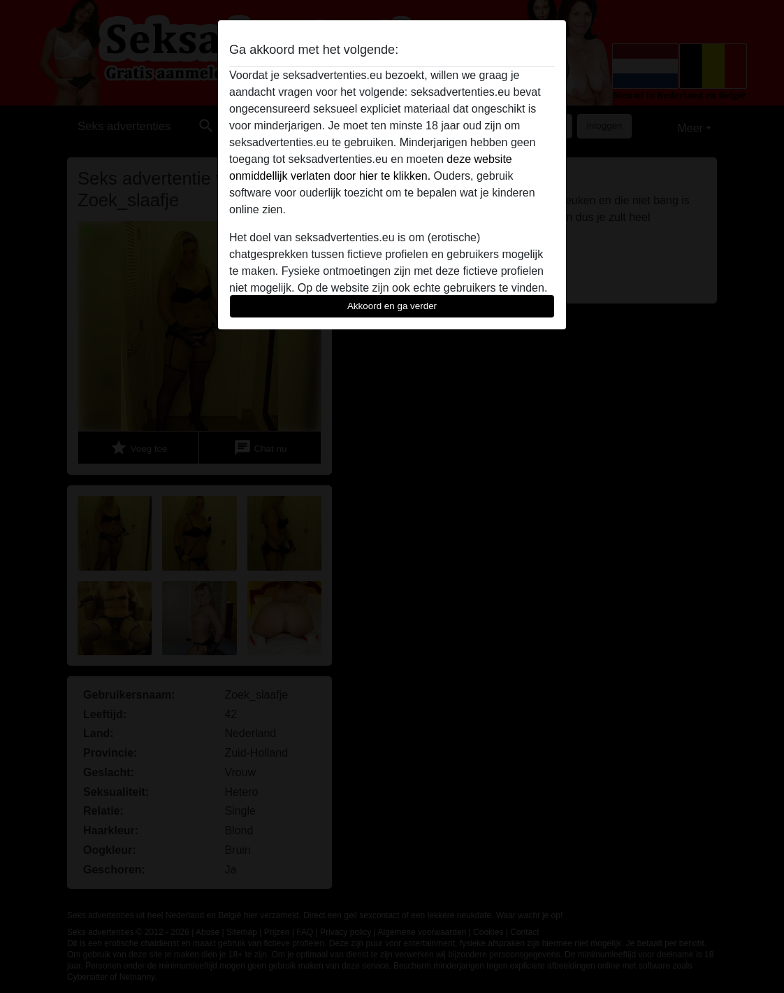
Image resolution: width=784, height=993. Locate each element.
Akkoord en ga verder (392, 306)
